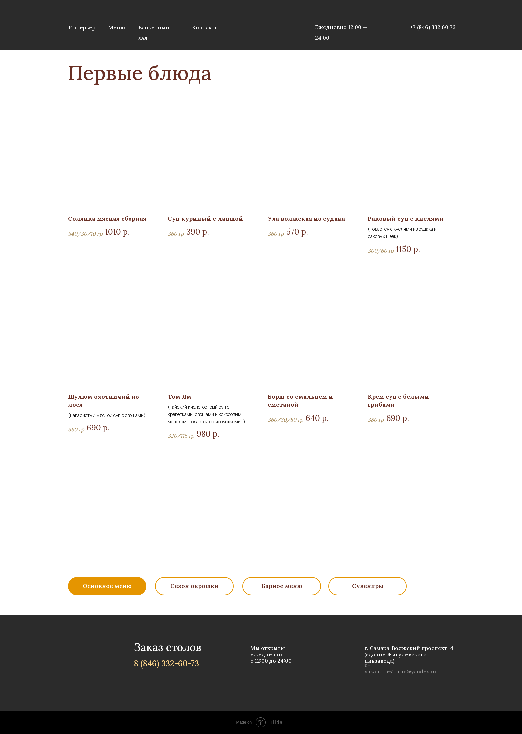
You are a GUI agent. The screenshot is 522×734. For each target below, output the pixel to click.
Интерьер (82, 27)
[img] (261, 25)
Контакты (205, 27)
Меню (116, 27)
